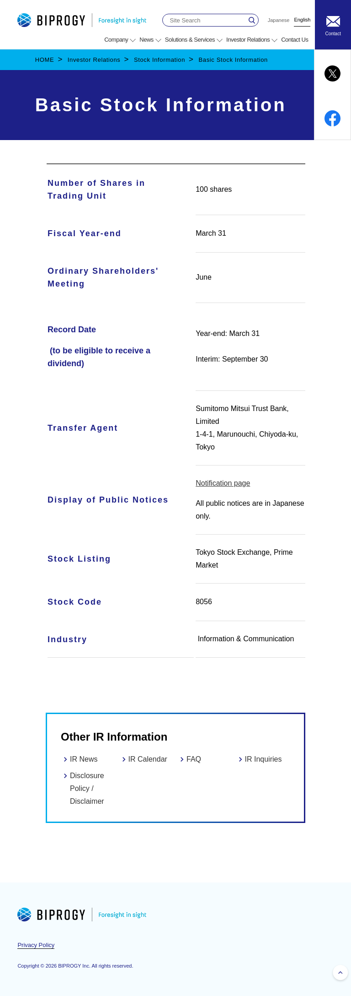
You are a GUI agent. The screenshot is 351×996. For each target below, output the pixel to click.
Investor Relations (94, 59)
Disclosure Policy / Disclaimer (87, 788)
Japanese (279, 20)
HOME (44, 59)
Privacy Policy (35, 945)
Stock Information (159, 59)
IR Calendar (147, 759)
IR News (83, 759)
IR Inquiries (263, 759)
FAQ (193, 759)
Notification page (223, 483)
